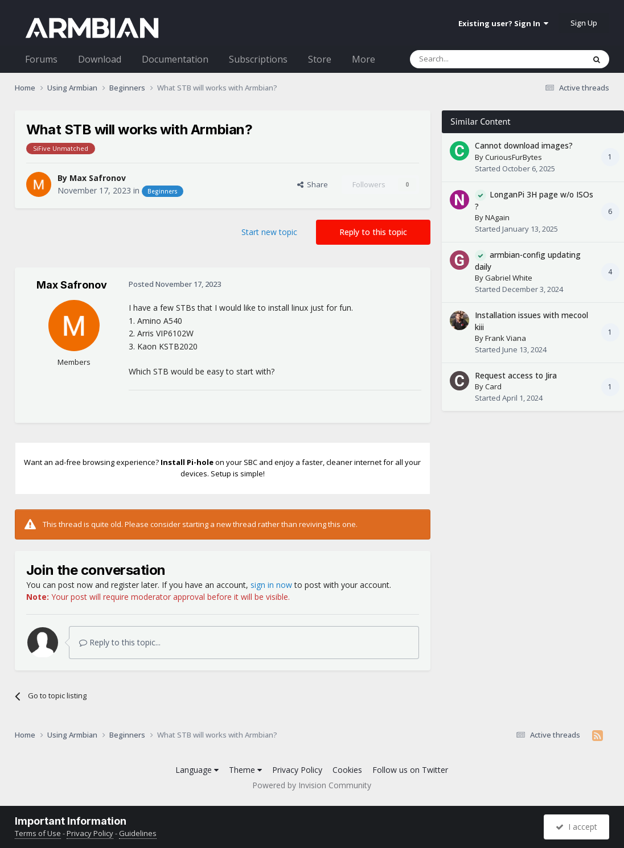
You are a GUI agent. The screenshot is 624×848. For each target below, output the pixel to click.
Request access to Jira (516, 375)
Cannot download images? (524, 145)
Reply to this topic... (120, 642)
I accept (576, 826)
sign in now (271, 584)
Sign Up (583, 23)
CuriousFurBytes (513, 157)
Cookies (347, 769)
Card (493, 386)
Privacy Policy (297, 769)
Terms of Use (38, 833)
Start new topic (269, 232)
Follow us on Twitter (410, 769)
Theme (245, 769)
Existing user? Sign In (503, 23)
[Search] (469, 59)
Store (319, 59)
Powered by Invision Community (311, 785)
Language (197, 769)
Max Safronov (97, 177)
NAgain (497, 217)
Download (99, 59)
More (363, 59)
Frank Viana (505, 338)
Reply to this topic (373, 232)
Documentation (175, 59)
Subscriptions (258, 59)
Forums (41, 59)
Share (312, 184)
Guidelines (138, 833)
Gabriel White (508, 278)
